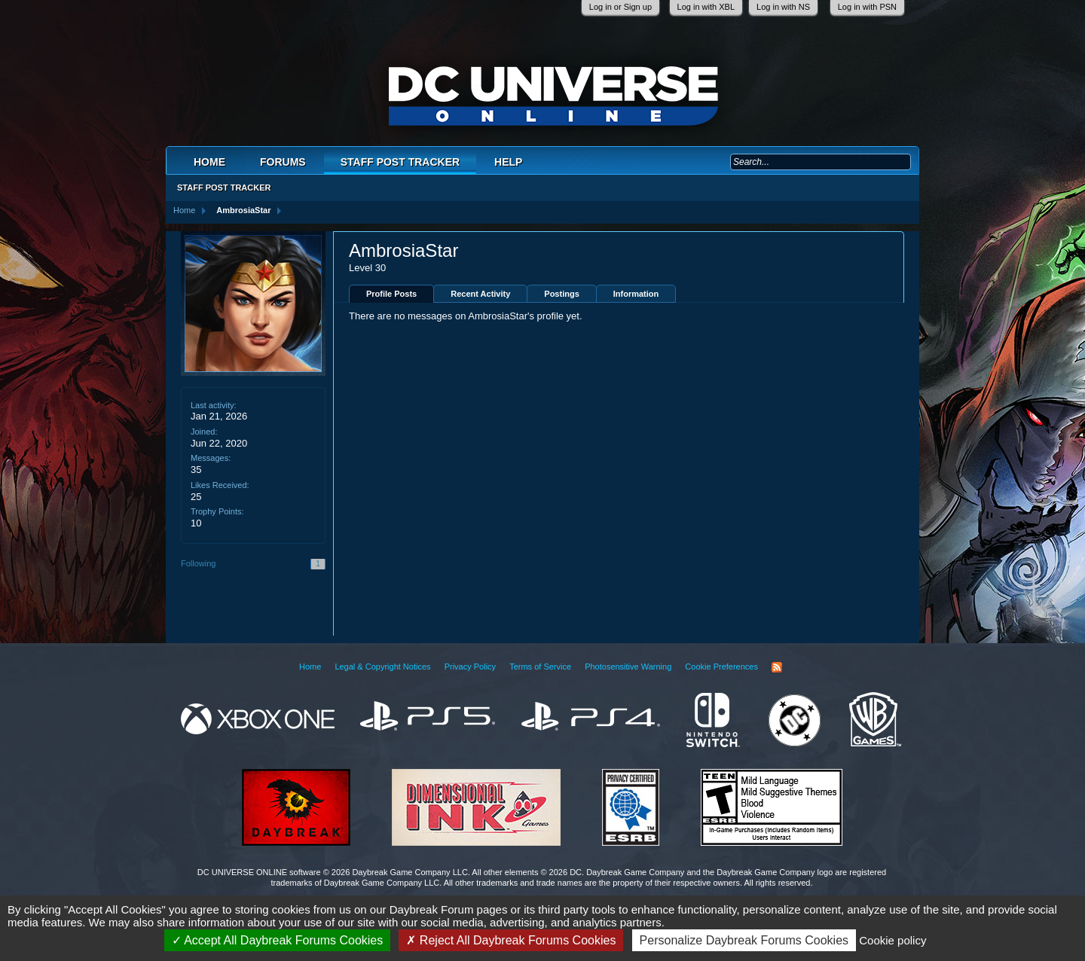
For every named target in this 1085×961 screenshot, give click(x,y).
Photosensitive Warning (628, 666)
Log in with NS (783, 6)
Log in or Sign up (620, 6)
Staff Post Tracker (400, 162)
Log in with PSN (867, 6)
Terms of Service (540, 666)
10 (196, 523)
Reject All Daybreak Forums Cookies (511, 940)
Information (636, 293)
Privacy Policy (470, 666)
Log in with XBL (706, 6)
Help (508, 162)
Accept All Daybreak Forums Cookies (278, 940)
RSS (777, 667)
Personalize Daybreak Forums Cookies (744, 940)
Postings (561, 293)
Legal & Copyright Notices (382, 666)
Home (209, 162)
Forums (283, 162)
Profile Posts (391, 293)
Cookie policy (892, 940)
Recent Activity (480, 293)
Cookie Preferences (721, 666)
